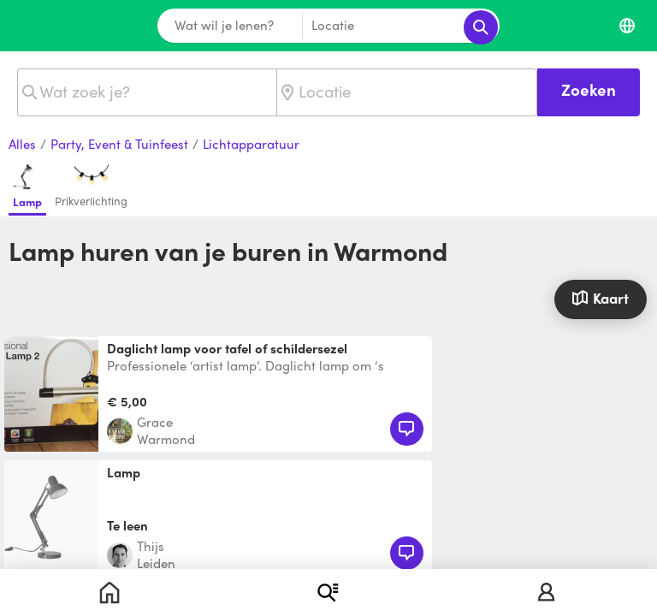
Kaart (600, 297)
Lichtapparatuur (251, 144)
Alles (22, 144)
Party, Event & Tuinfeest (119, 144)
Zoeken (588, 89)
